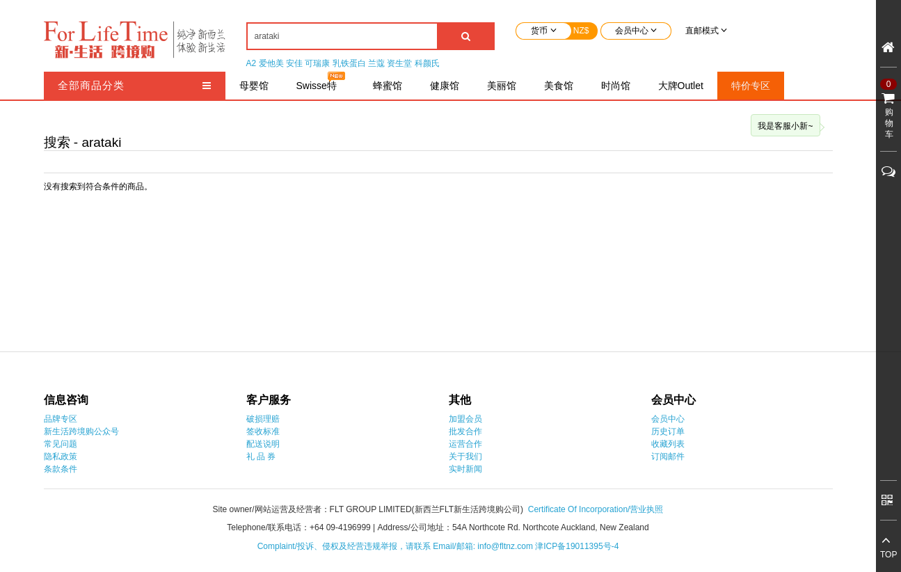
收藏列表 (668, 444)
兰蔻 (376, 63)
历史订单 (668, 431)
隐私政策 (60, 456)
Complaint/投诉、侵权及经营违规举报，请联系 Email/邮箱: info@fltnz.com (396, 546)
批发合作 (465, 431)
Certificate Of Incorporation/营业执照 (596, 509)
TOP (888, 554)
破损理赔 (263, 419)
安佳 (294, 63)
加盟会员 (465, 419)
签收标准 (263, 431)
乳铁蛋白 (349, 63)
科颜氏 (427, 63)
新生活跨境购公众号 (81, 431)
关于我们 (465, 456)
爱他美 (271, 63)
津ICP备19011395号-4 (577, 546)
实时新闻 (465, 469)
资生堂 (399, 63)
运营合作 (465, 444)
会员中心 (668, 419)
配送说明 (263, 444)
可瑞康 (317, 63)
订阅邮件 (668, 456)
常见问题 (60, 444)
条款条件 (60, 469)
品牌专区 (60, 419)
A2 (251, 63)
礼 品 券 (261, 456)
